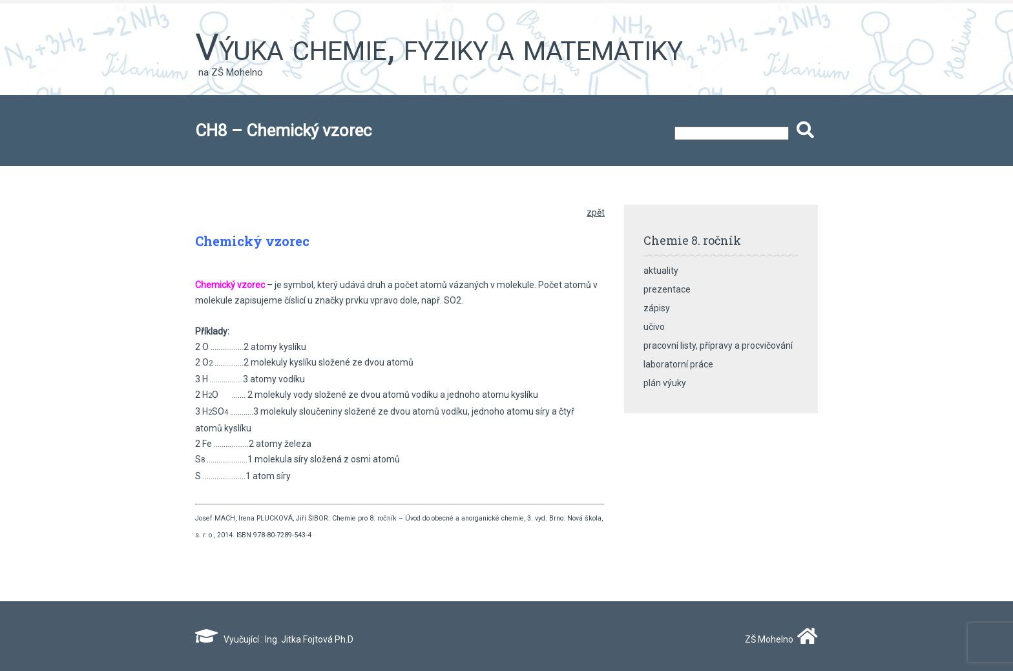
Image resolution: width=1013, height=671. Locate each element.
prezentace (667, 289)
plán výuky (664, 383)
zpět (596, 212)
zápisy (656, 308)
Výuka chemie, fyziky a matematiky (439, 47)
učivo (654, 327)
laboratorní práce (678, 364)
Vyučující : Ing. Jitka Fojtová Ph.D (274, 639)
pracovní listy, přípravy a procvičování (718, 345)
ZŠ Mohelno (778, 639)
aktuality (660, 270)
